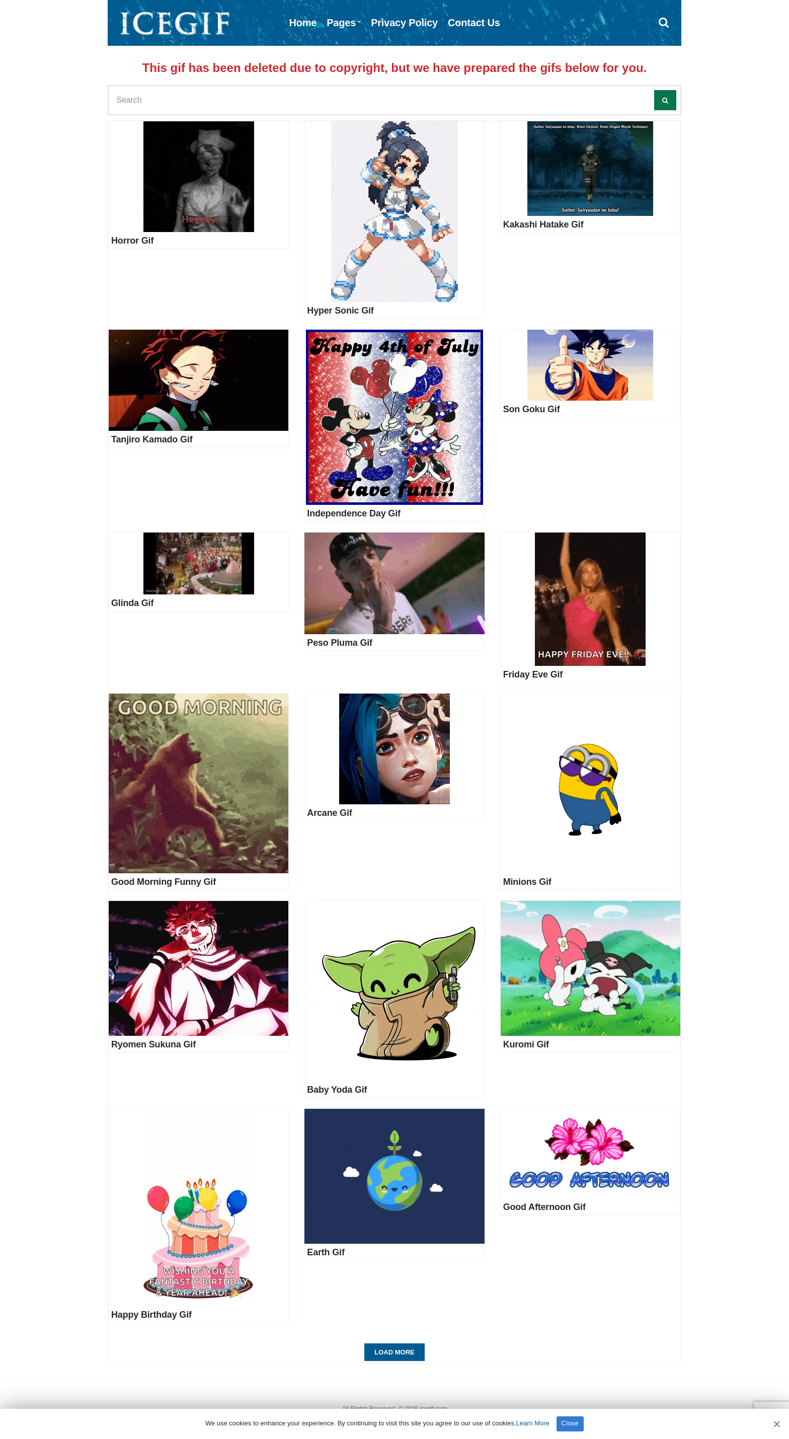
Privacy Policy (404, 22)
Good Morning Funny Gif (163, 882)
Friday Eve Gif (533, 674)
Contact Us (474, 22)
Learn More (532, 1423)
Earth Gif (325, 1252)
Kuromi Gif (526, 1044)
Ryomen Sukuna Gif (153, 1044)
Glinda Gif (132, 603)
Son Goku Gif (531, 409)
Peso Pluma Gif (339, 643)
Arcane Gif (329, 813)
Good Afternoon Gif (544, 1207)
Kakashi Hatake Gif (543, 224)
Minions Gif (527, 882)
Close (570, 1423)
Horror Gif (132, 241)
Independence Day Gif (353, 513)
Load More (394, 1352)
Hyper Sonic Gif (340, 311)
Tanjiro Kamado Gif (151, 439)
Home (303, 22)
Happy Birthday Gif (151, 1315)
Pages (341, 22)
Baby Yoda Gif (337, 1090)
